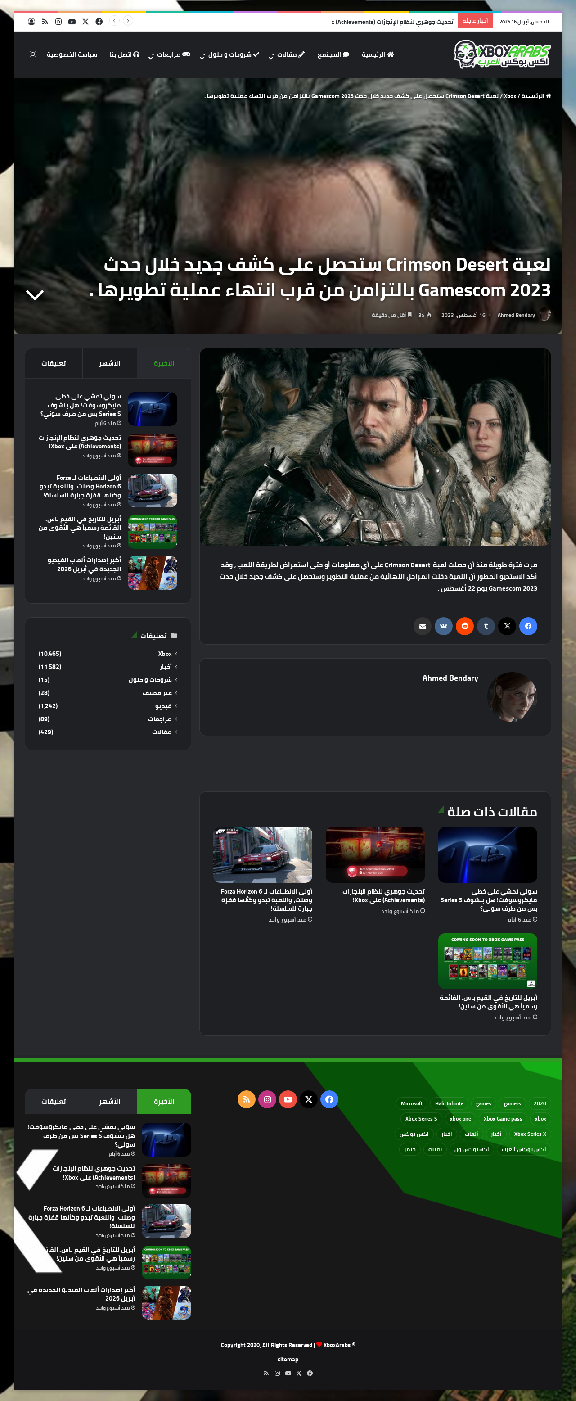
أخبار (166, 667)
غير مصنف (157, 693)
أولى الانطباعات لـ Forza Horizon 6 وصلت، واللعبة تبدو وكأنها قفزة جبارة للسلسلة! (266, 900)
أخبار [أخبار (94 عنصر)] (496, 1134)
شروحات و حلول (233, 54)
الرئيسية (378, 54)
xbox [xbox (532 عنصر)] (540, 1118)
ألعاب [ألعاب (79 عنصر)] (471, 1134)
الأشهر (110, 363)
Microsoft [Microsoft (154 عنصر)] (412, 1103)
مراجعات (173, 54)
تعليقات (53, 363)
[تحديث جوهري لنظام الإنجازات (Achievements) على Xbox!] (375, 855)
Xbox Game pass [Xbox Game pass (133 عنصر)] (503, 1118)
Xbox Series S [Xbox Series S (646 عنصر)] (421, 1118)
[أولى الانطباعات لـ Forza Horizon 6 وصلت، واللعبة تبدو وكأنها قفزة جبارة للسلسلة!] (262, 855)
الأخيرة (164, 363)
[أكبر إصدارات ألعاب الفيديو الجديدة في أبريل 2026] (152, 573)
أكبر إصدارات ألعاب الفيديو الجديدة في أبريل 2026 (84, 564)
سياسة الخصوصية (72, 54)
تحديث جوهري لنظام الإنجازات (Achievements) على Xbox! (383, 896)
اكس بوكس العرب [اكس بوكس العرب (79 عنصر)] (524, 1149)
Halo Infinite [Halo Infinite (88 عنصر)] (449, 1103)
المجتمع (333, 54)
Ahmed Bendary (516, 315)
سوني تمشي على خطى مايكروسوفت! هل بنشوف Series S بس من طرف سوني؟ (489, 900)
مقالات (291, 54)
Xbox (510, 95)
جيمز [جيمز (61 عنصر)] (410, 1149)
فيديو (163, 706)
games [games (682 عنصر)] (483, 1103)
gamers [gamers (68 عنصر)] (512, 1103)
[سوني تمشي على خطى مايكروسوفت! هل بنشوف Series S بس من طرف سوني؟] (487, 855)
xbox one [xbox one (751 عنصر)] (460, 1118)
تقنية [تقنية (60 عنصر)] (435, 1149)
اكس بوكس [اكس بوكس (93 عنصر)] (414, 1134)
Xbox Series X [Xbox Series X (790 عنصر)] (530, 1134)
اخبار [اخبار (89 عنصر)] (446, 1134)
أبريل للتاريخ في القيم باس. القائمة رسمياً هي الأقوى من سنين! (488, 1002)
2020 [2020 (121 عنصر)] (540, 1103)
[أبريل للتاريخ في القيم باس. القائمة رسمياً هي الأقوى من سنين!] (487, 961)
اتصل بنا (125, 54)
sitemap (288, 1359)
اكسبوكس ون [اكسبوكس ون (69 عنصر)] (471, 1149)
